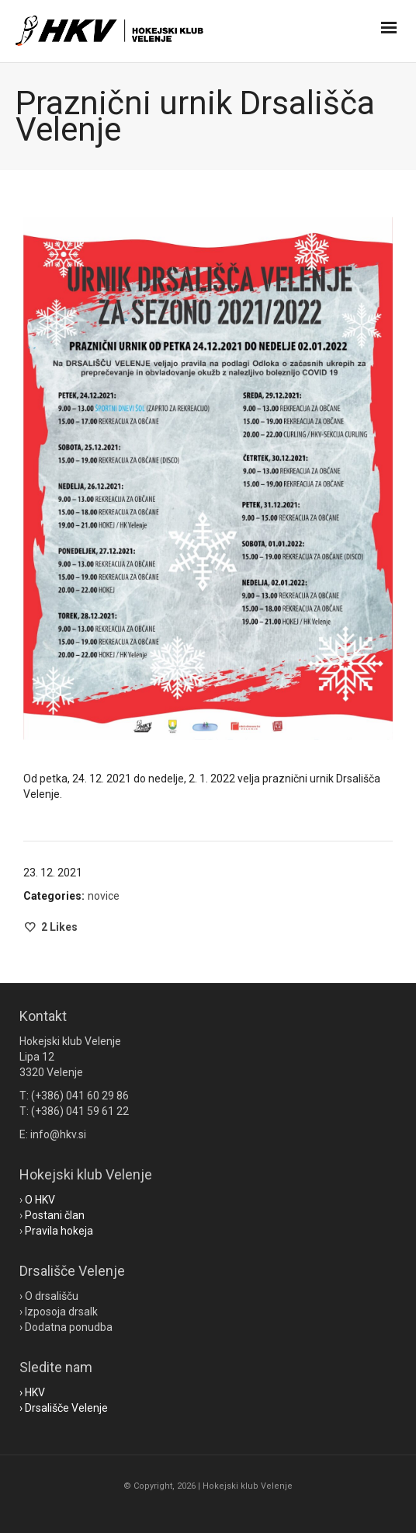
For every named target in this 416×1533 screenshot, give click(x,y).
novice (104, 896)
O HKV (40, 1199)
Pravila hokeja (59, 1231)
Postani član (55, 1215)
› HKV (32, 1392)
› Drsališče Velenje (63, 1408)
